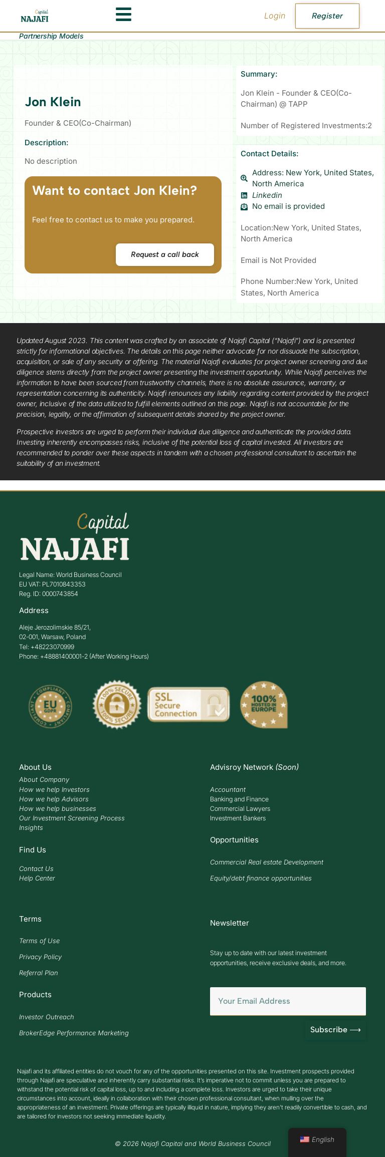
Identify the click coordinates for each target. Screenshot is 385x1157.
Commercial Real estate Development (266, 862)
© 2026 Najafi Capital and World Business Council (193, 1143)
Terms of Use (39, 941)
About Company (44, 779)
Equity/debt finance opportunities (261, 878)
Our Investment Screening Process (72, 818)
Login (274, 16)
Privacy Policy (40, 957)
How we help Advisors (54, 799)
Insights (31, 827)
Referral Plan (38, 973)
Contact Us (36, 868)
